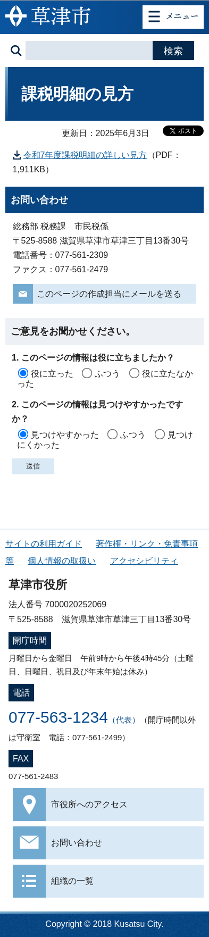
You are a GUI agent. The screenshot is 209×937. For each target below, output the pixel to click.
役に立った (52, 373)
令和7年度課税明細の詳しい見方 (85, 155)
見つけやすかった (65, 434)
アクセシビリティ (144, 560)
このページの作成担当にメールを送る (109, 293)
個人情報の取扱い (62, 560)
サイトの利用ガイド (43, 543)
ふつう (107, 373)
